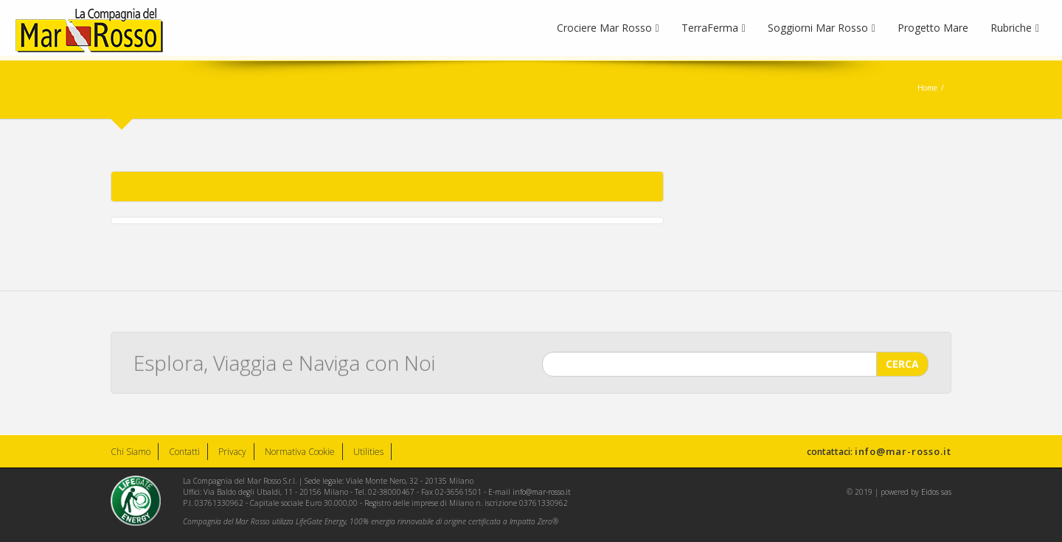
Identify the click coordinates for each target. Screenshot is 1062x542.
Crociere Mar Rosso (608, 28)
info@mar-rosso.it (903, 451)
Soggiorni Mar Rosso (821, 28)
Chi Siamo (130, 451)
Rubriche (1014, 28)
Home (927, 88)
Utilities (368, 451)
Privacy (232, 451)
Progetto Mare (933, 28)
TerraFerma (713, 28)
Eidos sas (936, 492)
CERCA (902, 363)
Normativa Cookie (300, 451)
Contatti (184, 451)
